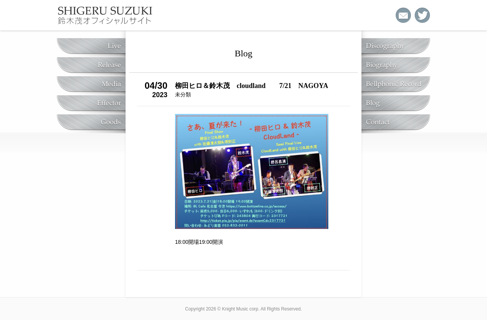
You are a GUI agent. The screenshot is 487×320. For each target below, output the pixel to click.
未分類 (183, 94)
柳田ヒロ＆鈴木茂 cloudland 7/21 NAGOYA (251, 86)
